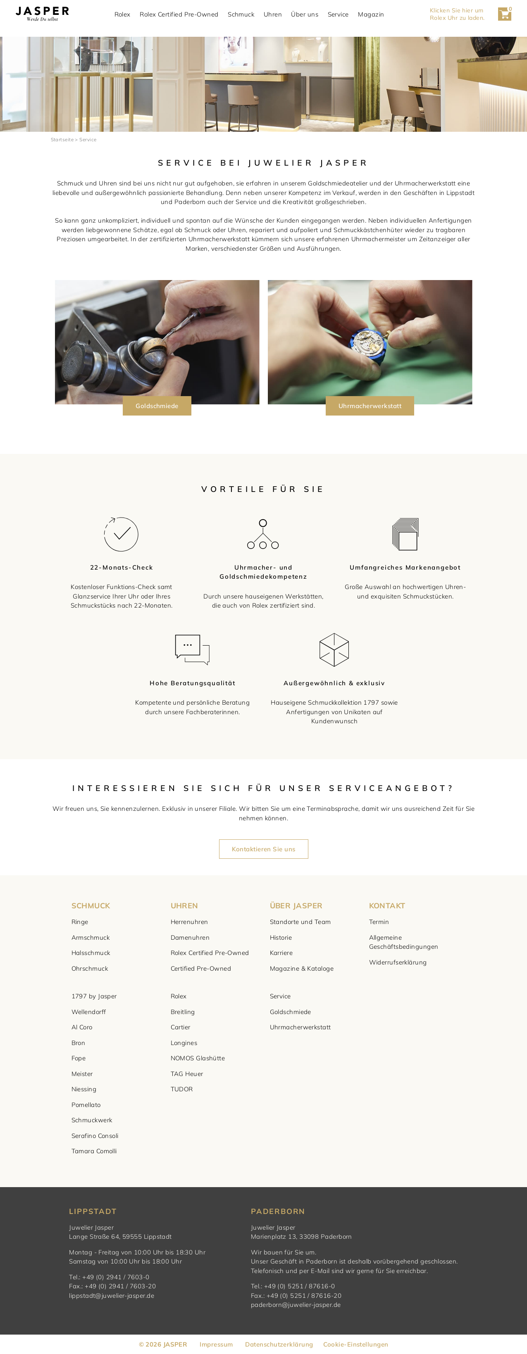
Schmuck (241, 14)
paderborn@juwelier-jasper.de (296, 1305)
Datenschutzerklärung (279, 1344)
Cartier (181, 1027)
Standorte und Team (300, 922)
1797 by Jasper (94, 996)
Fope (79, 1058)
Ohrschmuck (90, 968)
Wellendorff (89, 1012)
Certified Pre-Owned (201, 968)
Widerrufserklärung (398, 962)
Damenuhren (190, 937)
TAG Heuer (187, 1074)
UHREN (184, 905)
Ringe (80, 922)
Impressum (216, 1344)
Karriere (281, 953)
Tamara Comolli (94, 1151)
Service (338, 14)
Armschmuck (91, 937)
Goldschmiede (290, 1012)
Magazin (371, 14)
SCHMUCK (91, 905)
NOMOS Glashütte (198, 1058)
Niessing (84, 1089)
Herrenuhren (189, 922)
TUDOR (182, 1089)
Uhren (273, 14)
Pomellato (86, 1105)
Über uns (304, 14)
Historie (281, 937)
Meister (82, 1074)
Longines (184, 1043)
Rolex (122, 14)
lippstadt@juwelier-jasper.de (111, 1295)
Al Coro (82, 1027)
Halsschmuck (91, 953)
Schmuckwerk (92, 1120)
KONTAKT (387, 905)
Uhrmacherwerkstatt (300, 1027)
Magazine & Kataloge (302, 968)
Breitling (183, 1012)
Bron (79, 1043)
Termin (379, 922)
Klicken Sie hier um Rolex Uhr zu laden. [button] (457, 14)
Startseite (62, 139)
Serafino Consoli (95, 1136)
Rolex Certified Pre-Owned (179, 14)
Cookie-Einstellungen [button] (355, 1344)
